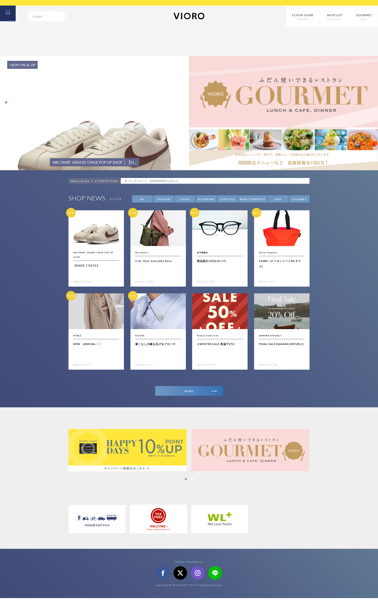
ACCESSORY (206, 199)
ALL (142, 199)
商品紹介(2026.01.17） (216, 261)
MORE (199, 392)
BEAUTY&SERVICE (252, 199)
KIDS (278, 199)
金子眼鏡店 (205, 252)
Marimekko (144, 252)
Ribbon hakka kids (211, 335)
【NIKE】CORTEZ (89, 265)
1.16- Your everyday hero (158, 261)
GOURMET (299, 199)
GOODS (185, 199)
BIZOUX (141, 335)
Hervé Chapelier (271, 252)
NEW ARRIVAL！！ (91, 344)
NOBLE (78, 335)
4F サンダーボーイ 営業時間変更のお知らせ (161, 181)
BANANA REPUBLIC (274, 335)
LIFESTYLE (227, 199)
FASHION (163, 199)
